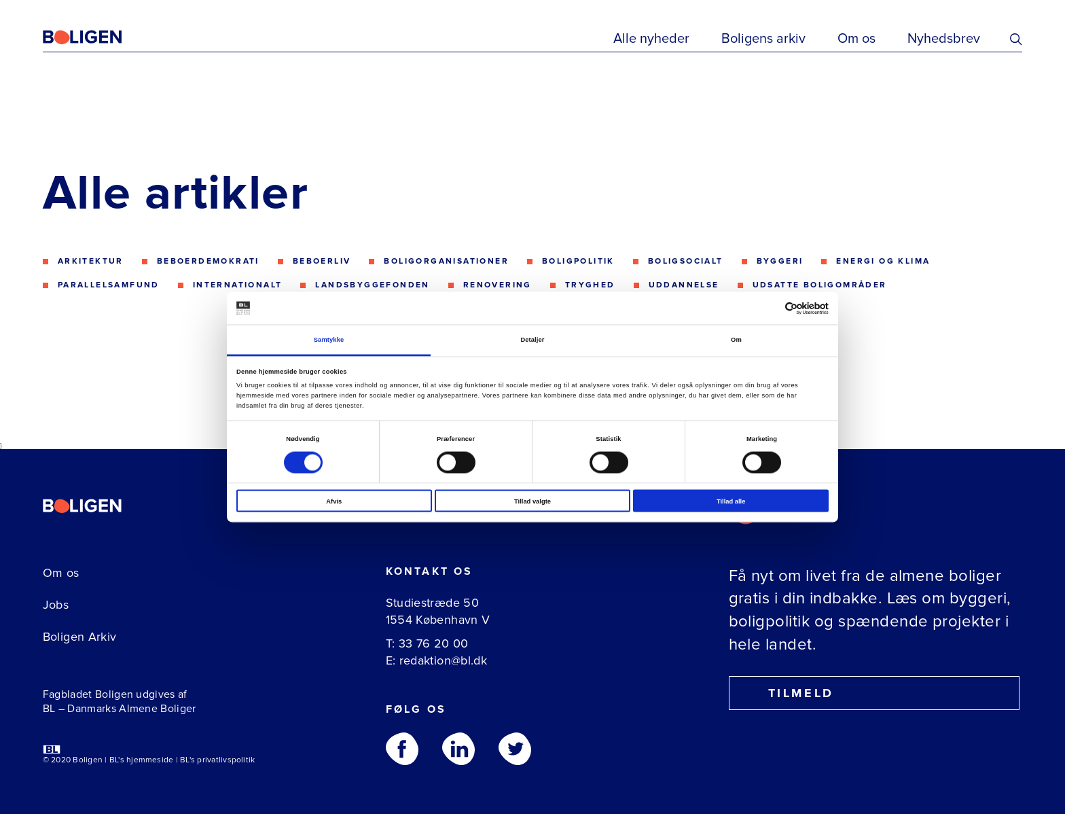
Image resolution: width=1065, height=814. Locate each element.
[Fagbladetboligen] (99, 37)
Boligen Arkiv (80, 636)
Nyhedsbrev (943, 39)
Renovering (497, 285)
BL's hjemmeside (141, 760)
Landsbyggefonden (372, 285)
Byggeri (780, 261)
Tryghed (590, 285)
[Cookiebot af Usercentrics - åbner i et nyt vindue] (769, 308)
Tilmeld (788, 693)
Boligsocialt (685, 261)
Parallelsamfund (109, 285)
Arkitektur (91, 261)
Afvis (334, 500)
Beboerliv (322, 261)
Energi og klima (883, 261)
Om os (856, 39)
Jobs (56, 604)
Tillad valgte (532, 500)
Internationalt (238, 285)
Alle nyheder (651, 39)
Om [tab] (736, 339)
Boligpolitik (578, 261)
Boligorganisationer (446, 261)
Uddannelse (684, 285)
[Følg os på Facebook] (402, 748)
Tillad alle (731, 500)
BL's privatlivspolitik (217, 760)
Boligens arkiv (763, 39)
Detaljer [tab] (532, 339)
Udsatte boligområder (820, 285)
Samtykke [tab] (329, 339)
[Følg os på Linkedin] (458, 748)
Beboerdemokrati (208, 261)
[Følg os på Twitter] (515, 748)
